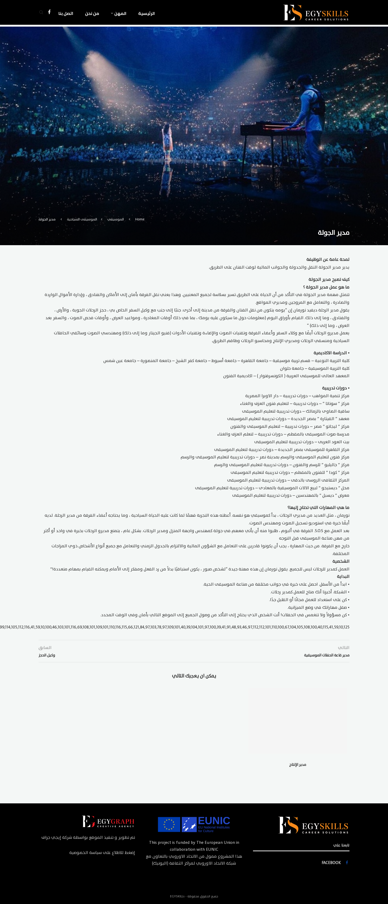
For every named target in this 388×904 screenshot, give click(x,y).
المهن (120, 13)
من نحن (92, 13)
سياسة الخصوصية (85, 852)
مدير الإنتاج (297, 765)
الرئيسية (146, 13)
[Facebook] (49, 13)
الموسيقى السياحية (82, 219)
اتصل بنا (65, 13)
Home (140, 219)
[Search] (41, 13)
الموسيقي (115, 219)
